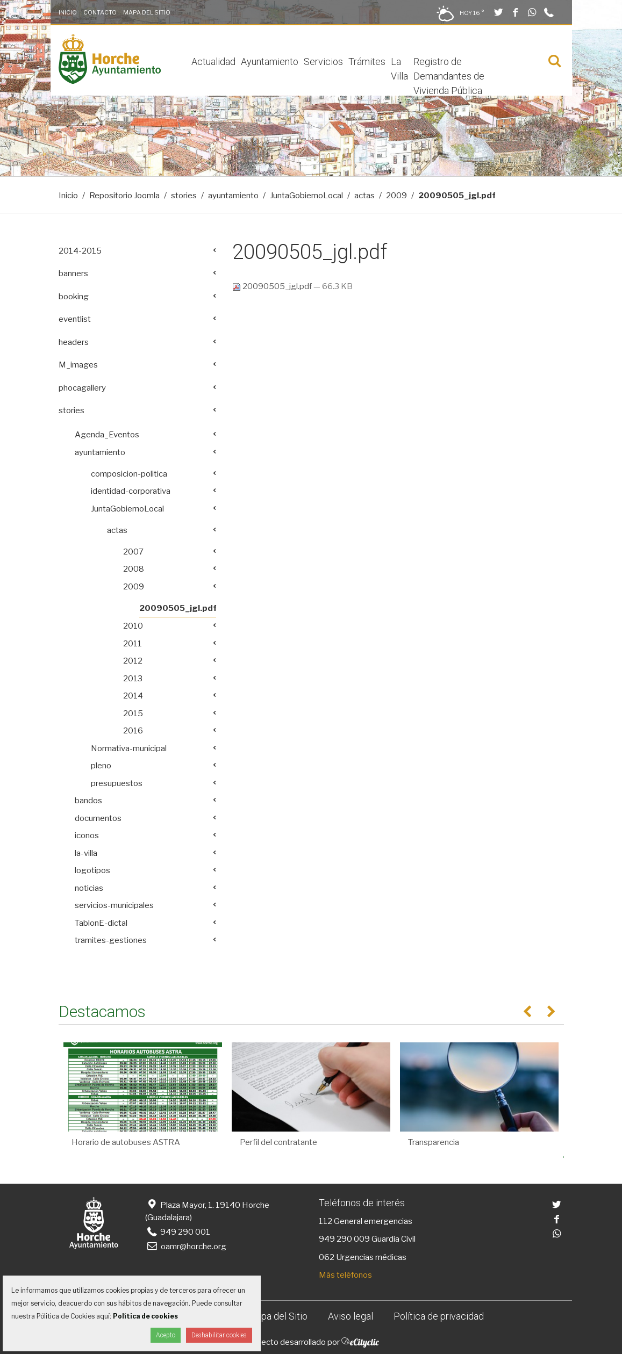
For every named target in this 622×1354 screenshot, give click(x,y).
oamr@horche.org (185, 1246)
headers (74, 342)
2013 (132, 678)
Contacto (100, 12)
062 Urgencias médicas (362, 1257)
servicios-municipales (114, 905)
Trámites (366, 61)
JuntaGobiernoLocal (306, 195)
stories (184, 195)
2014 (133, 696)
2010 (133, 626)
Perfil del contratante (278, 1142)
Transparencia (433, 1142)
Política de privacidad (439, 1316)
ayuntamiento (233, 195)
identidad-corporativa (130, 491)
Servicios (323, 61)
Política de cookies (145, 1316)
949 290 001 (177, 1232)
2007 (133, 552)
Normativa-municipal (129, 748)
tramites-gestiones (111, 940)
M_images (78, 365)
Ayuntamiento (269, 61)
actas (364, 195)
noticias (89, 888)
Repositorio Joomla (124, 195)
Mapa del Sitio (146, 12)
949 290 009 (344, 1239)
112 (325, 1221)
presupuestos (116, 783)
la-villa (86, 853)
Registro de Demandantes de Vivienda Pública (448, 76)
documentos (98, 818)
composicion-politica (129, 474)
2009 (396, 195)
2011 (132, 644)
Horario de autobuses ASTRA (126, 1142)
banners (73, 273)
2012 (132, 661)
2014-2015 (80, 251)
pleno (101, 765)
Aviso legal (350, 1316)
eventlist (75, 319)
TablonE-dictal (101, 923)
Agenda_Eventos (107, 435)
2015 (133, 713)
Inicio (68, 12)
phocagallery (82, 388)
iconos (87, 835)
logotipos (92, 870)
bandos (88, 800)
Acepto (165, 1335)
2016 (133, 731)
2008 (133, 569)
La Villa (399, 69)
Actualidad (213, 61)
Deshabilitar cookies (219, 1335)
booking (74, 296)
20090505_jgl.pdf (272, 286)
